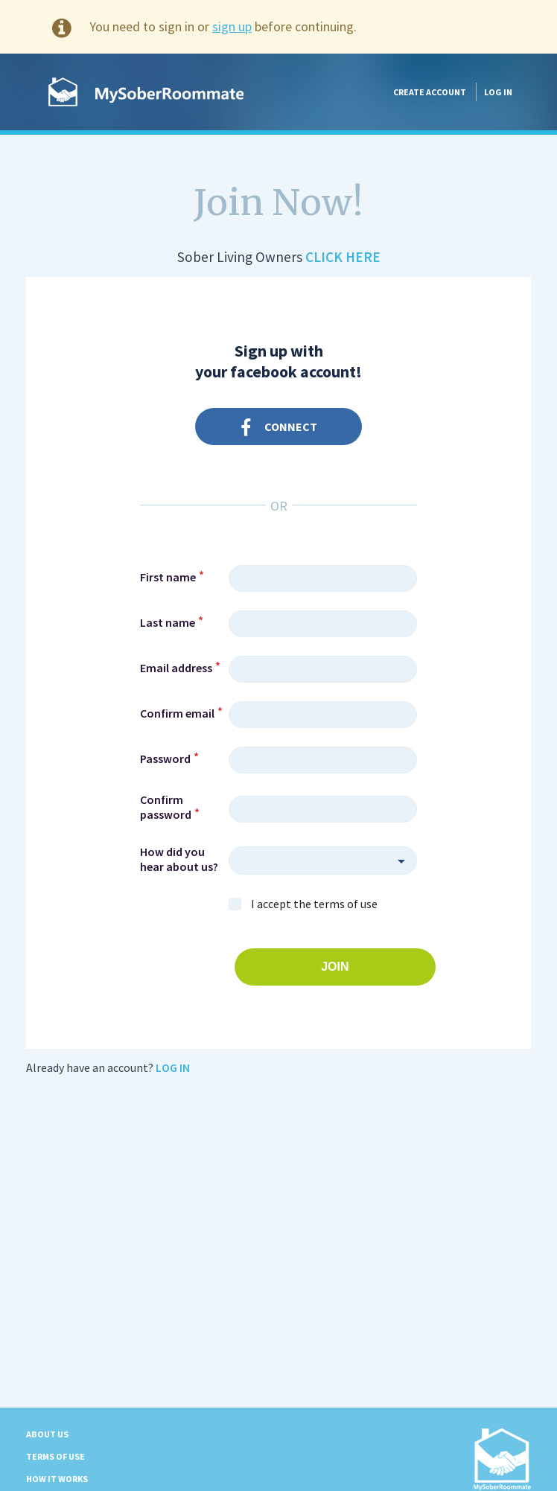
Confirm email (177, 713)
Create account (429, 92)
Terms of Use (55, 1456)
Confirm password (165, 807)
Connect (279, 428)
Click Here (343, 257)
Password (165, 758)
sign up (232, 26)
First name (168, 576)
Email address (176, 667)
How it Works (57, 1478)
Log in (498, 92)
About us (47, 1434)
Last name (167, 622)
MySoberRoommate (146, 91)
